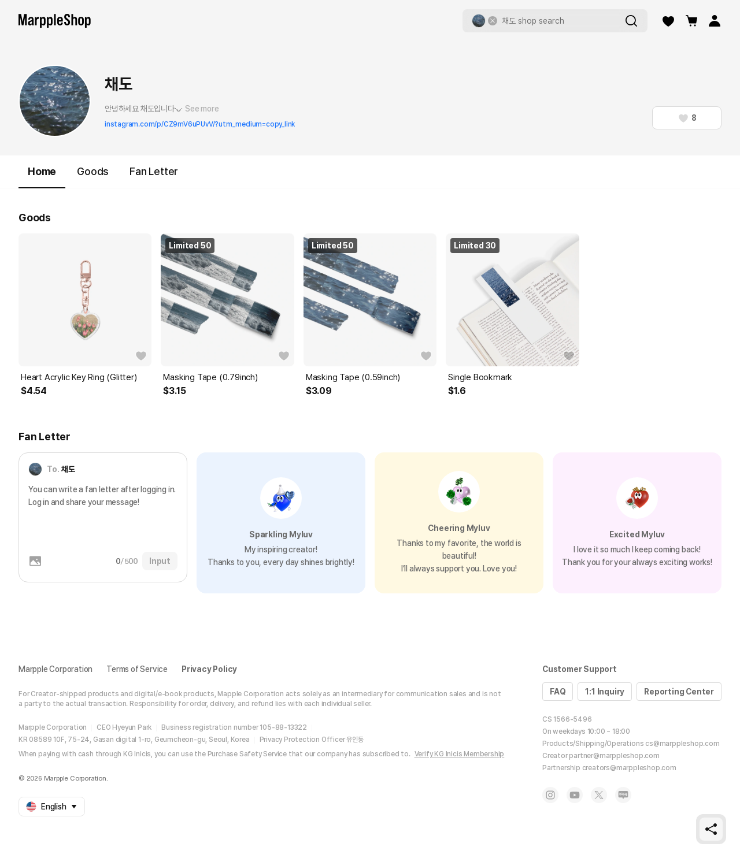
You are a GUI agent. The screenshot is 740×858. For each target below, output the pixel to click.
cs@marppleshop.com (682, 744)
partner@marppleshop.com (614, 756)
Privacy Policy (209, 669)
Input (160, 561)
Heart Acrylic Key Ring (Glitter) (79, 377)
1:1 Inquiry (604, 691)
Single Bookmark (480, 377)
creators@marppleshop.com (629, 768)
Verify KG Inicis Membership (460, 754)
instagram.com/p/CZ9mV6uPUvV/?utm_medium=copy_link (200, 124)
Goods (93, 171)
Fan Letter (154, 171)
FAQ (557, 691)
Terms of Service (137, 669)
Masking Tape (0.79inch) (210, 377)
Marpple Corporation (55, 669)
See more (202, 108)
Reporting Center (679, 691)
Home (41, 176)
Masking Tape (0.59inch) (353, 377)
